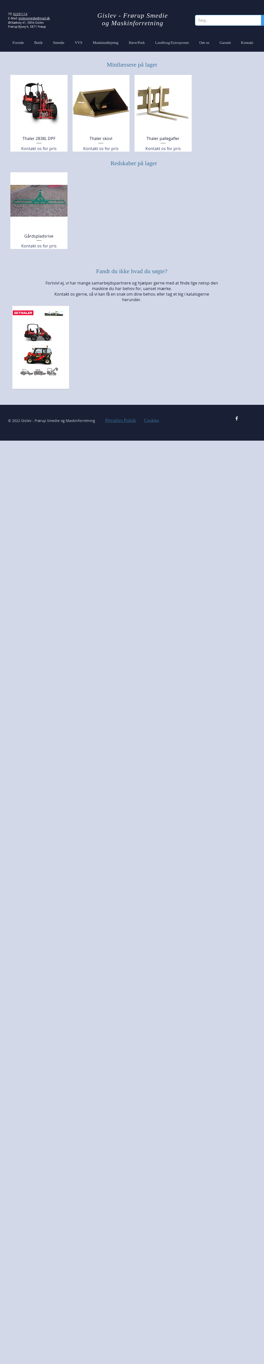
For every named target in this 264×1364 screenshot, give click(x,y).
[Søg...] (224, 20)
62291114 (20, 14)
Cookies (151, 420)
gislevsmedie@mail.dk (34, 18)
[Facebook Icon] (236, 418)
